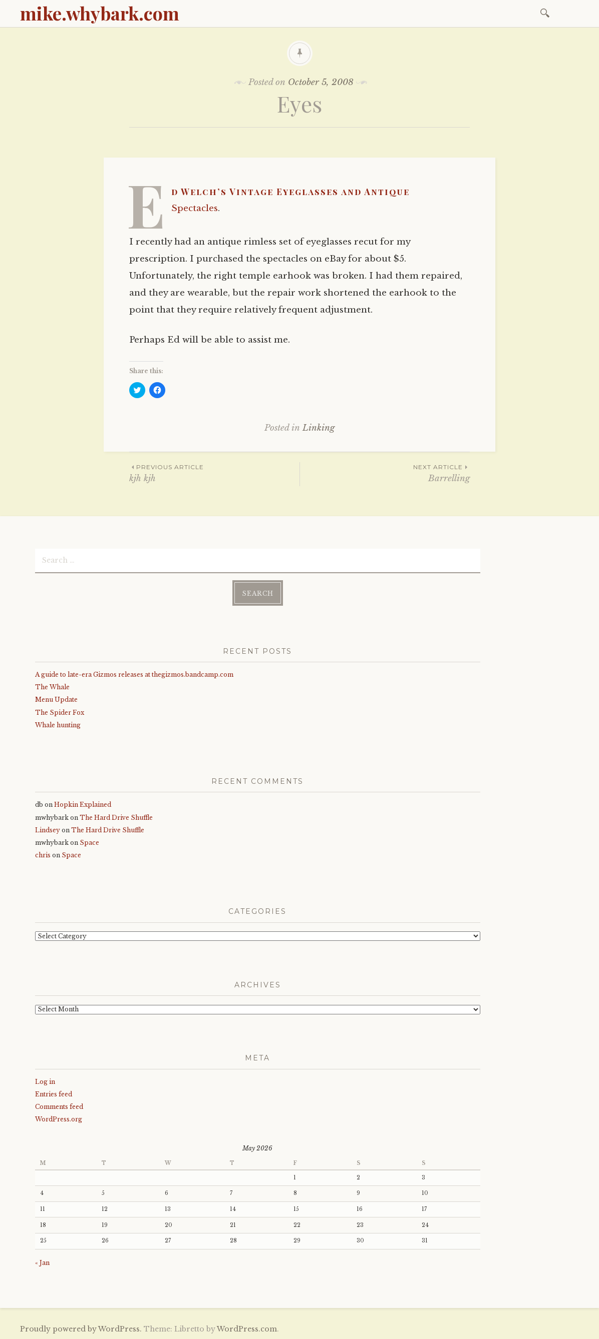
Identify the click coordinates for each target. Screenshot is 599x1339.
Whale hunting (58, 724)
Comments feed (59, 1106)
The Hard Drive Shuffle (116, 816)
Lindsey (47, 829)
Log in (45, 1080)
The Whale (52, 686)
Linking (319, 428)
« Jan (42, 1262)
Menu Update (56, 699)
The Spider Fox (59, 711)
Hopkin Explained (82, 804)
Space (89, 842)
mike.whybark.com (99, 13)
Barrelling (385, 473)
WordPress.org (58, 1118)
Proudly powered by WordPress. (81, 1328)
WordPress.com (247, 1328)
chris (43, 854)
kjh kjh (214, 473)
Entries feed (53, 1093)
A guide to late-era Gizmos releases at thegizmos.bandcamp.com (134, 674)
